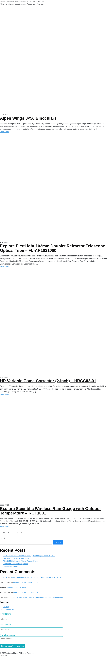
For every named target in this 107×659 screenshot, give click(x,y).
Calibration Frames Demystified (15, 564)
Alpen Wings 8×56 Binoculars (28, 118)
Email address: (31, 637)
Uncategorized (8, 609)
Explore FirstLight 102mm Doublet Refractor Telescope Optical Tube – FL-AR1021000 (52, 248)
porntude (3, 577)
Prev (3, 532)
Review (5, 607)
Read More (4, 132)
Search (2, 538)
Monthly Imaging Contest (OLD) (25, 582)
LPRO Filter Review (10, 566)
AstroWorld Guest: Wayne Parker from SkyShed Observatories (38, 597)
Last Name (5, 624)
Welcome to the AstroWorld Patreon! (17, 558)
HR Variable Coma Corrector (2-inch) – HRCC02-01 (48, 381)
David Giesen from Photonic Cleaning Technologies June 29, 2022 (29, 556)
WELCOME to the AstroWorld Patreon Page (20, 561)
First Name (5, 614)
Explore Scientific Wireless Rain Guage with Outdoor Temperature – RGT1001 (50, 510)
